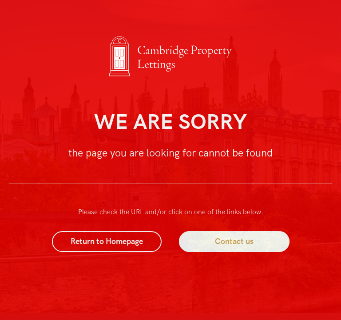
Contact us (234, 241)
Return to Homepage (107, 241)
